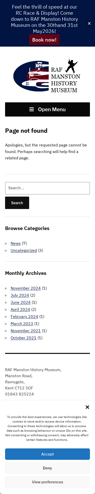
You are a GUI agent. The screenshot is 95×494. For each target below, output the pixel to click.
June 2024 (21, 302)
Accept (47, 454)
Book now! (44, 39)
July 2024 (20, 295)
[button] (87, 407)
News (16, 243)
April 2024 (20, 309)
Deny (47, 468)
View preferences (47, 482)
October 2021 (23, 337)
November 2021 (26, 330)
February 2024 (24, 316)
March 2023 (22, 323)
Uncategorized (24, 250)
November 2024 (26, 288)
